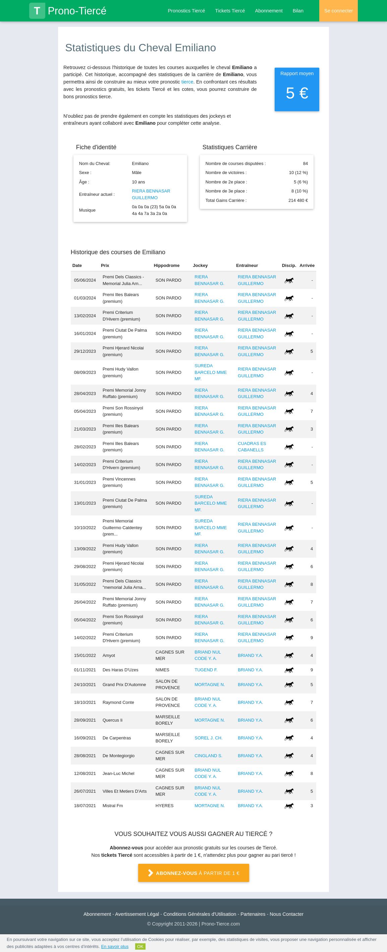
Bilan (298, 10)
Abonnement (269, 10)
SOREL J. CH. (208, 737)
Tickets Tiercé (230, 10)
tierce (187, 82)
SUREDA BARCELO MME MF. (211, 372)
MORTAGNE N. (210, 684)
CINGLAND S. (208, 755)
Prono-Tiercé (68, 11)
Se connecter (338, 10)
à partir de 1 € (193, 873)
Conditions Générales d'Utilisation (199, 914)
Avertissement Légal (137, 914)
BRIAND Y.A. (250, 655)
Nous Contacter (286, 914)
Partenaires (252, 914)
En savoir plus (114, 946)
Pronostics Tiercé (186, 10)
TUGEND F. (206, 669)
